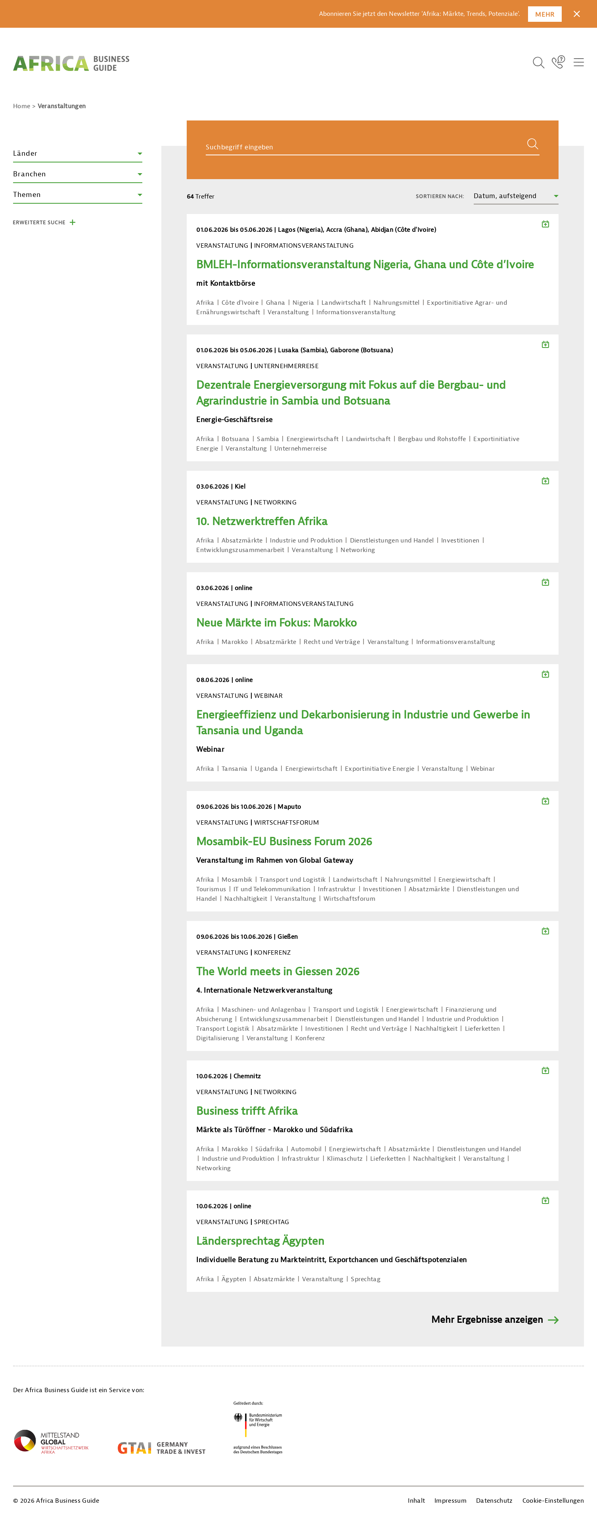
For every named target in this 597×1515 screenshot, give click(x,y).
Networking (358, 550)
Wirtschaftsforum (349, 899)
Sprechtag (366, 1279)
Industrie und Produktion (306, 540)
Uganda (266, 769)
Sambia (268, 439)
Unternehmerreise (300, 449)
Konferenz (310, 1038)
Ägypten (234, 1279)
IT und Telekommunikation (272, 889)
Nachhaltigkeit (245, 899)
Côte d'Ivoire (240, 303)
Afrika (205, 303)
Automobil (306, 1149)
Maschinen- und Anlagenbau (264, 1010)
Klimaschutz (345, 1159)
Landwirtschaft (343, 303)
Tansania (235, 769)
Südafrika (269, 1149)
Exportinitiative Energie (380, 769)
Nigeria (303, 303)
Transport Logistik (222, 1029)
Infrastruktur (337, 889)
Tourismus (211, 889)
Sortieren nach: (440, 196)
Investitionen (460, 540)
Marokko (235, 642)
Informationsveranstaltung (356, 312)
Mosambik (237, 880)
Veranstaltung (288, 312)
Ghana (275, 303)
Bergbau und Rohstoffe (432, 439)
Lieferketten (482, 1029)
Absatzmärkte (242, 540)
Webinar (483, 769)
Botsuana (236, 439)
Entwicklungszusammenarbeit (240, 550)
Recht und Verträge (332, 642)
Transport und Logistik (292, 880)
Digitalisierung (217, 1038)
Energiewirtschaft (313, 439)
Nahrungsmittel (396, 303)
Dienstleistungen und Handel (392, 540)
